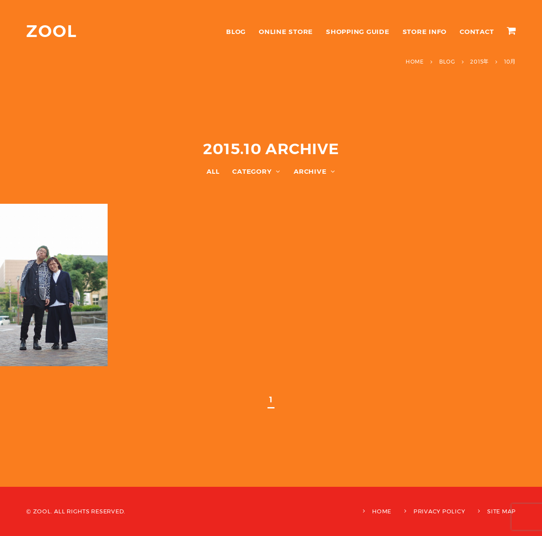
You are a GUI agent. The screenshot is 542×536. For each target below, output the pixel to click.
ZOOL (51, 31)
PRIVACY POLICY (439, 511)
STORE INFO (425, 31)
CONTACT (477, 31)
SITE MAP (501, 511)
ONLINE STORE (286, 31)
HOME (381, 511)
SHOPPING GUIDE (358, 31)
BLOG (236, 31)
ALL (213, 171)
